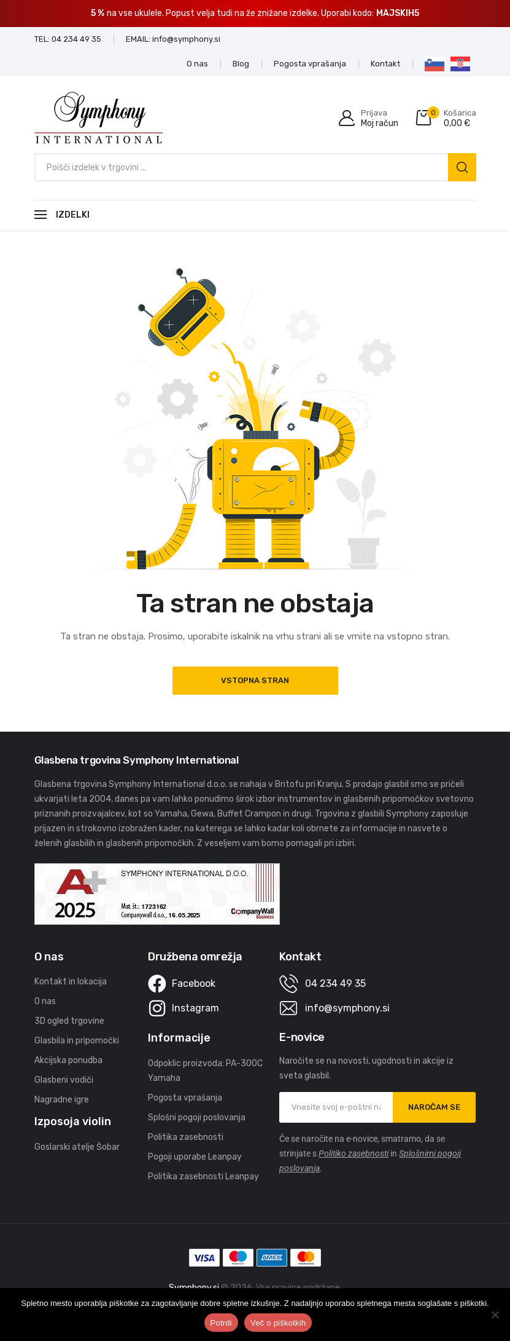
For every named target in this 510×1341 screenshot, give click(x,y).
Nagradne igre (61, 1099)
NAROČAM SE (434, 1107)
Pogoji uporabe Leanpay (195, 1157)
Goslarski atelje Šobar (77, 1147)
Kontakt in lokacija (70, 981)
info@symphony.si (347, 1008)
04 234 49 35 (335, 983)
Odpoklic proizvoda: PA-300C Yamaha (205, 1070)
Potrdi (221, 1322)
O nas (45, 1001)
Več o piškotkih (278, 1322)
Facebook (193, 983)
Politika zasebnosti (185, 1137)
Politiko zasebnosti (353, 1153)
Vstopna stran (255, 680)
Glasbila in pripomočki (76, 1040)
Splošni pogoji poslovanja (196, 1117)
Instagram (195, 1008)
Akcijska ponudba (68, 1060)
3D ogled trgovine (69, 1021)
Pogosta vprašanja (185, 1098)
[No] (495, 1314)
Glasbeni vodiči (63, 1080)
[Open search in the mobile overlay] (255, 167)
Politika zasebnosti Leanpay (203, 1176)
